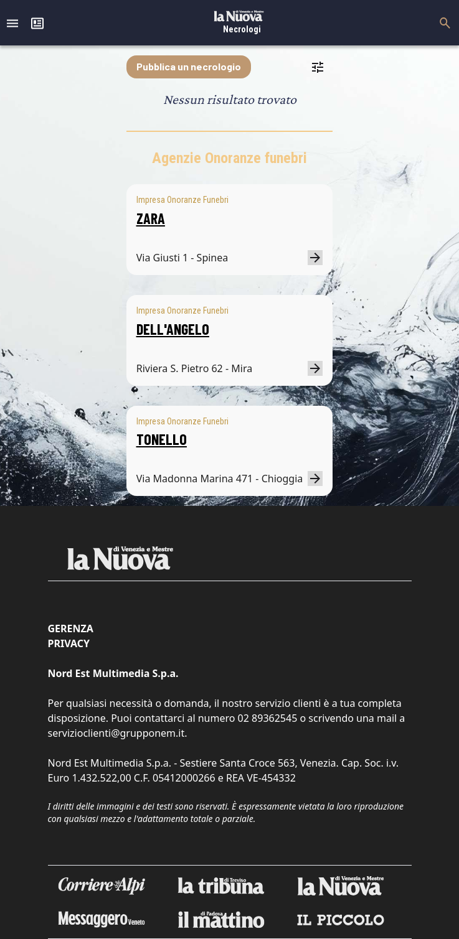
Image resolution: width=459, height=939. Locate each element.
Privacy (69, 643)
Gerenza (70, 628)
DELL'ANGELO (172, 329)
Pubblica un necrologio (188, 66)
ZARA (150, 218)
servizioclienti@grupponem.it (116, 733)
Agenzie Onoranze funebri (229, 158)
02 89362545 (268, 718)
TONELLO (161, 439)
